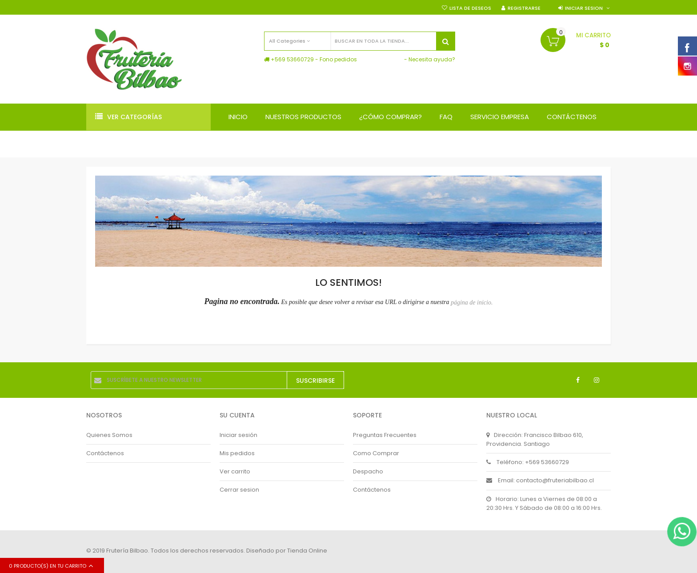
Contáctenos (105, 453)
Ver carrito (235, 471)
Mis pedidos (237, 453)
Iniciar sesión (238, 435)
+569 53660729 (292, 59)
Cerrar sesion (239, 489)
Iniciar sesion (584, 8)
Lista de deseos (470, 8)
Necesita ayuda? (432, 59)
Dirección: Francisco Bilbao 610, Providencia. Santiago (534, 439)
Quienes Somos (109, 435)
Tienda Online (307, 550)
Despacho (368, 471)
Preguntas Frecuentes (385, 435)
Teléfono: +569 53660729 (527, 462)
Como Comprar (376, 453)
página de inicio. (472, 302)
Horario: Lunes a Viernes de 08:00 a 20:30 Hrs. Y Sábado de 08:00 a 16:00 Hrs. (544, 503)
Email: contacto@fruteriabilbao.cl (540, 480)
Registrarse (524, 8)
